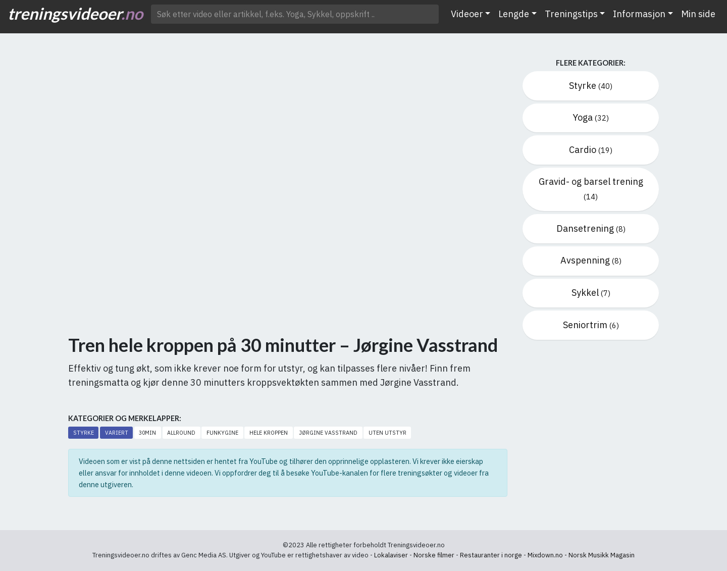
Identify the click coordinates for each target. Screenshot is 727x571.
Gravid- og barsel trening (591, 188)
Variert (116, 432)
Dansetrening (591, 228)
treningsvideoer (75, 13)
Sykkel (591, 292)
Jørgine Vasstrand (328, 432)
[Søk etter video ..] (295, 14)
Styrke (83, 432)
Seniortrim (591, 325)
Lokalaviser (391, 555)
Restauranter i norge (491, 555)
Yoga (591, 117)
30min (147, 432)
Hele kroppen (268, 432)
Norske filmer (433, 555)
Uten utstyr (387, 432)
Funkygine (222, 432)
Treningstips (571, 14)
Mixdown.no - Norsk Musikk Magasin (581, 555)
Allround (181, 432)
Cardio (590, 149)
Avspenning (590, 260)
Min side (698, 14)
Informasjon (639, 14)
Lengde (513, 14)
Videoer (467, 14)
